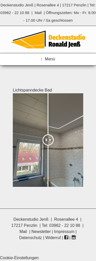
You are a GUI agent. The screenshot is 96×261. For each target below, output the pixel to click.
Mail (38, 12)
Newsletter (41, 231)
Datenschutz (30, 238)
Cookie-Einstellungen (19, 258)
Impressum (64, 231)
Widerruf (53, 238)
